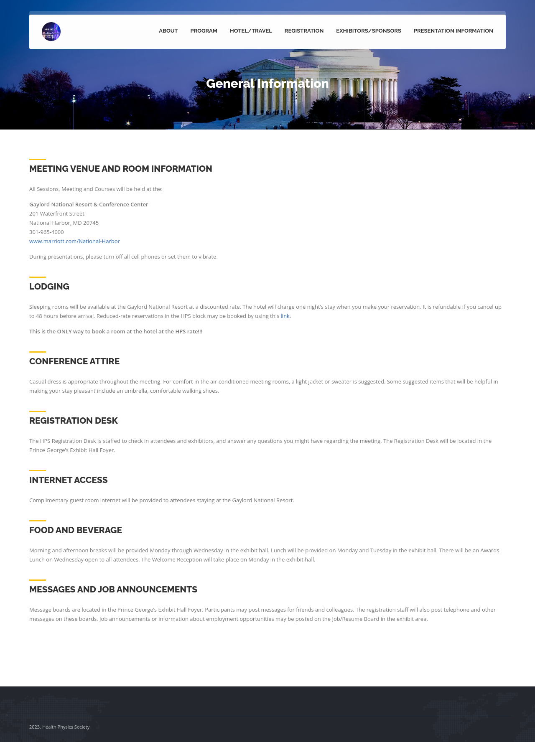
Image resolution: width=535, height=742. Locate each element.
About (168, 31)
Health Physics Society (65, 727)
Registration (304, 31)
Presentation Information (453, 31)
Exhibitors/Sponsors (368, 31)
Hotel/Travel (251, 31)
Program (204, 31)
